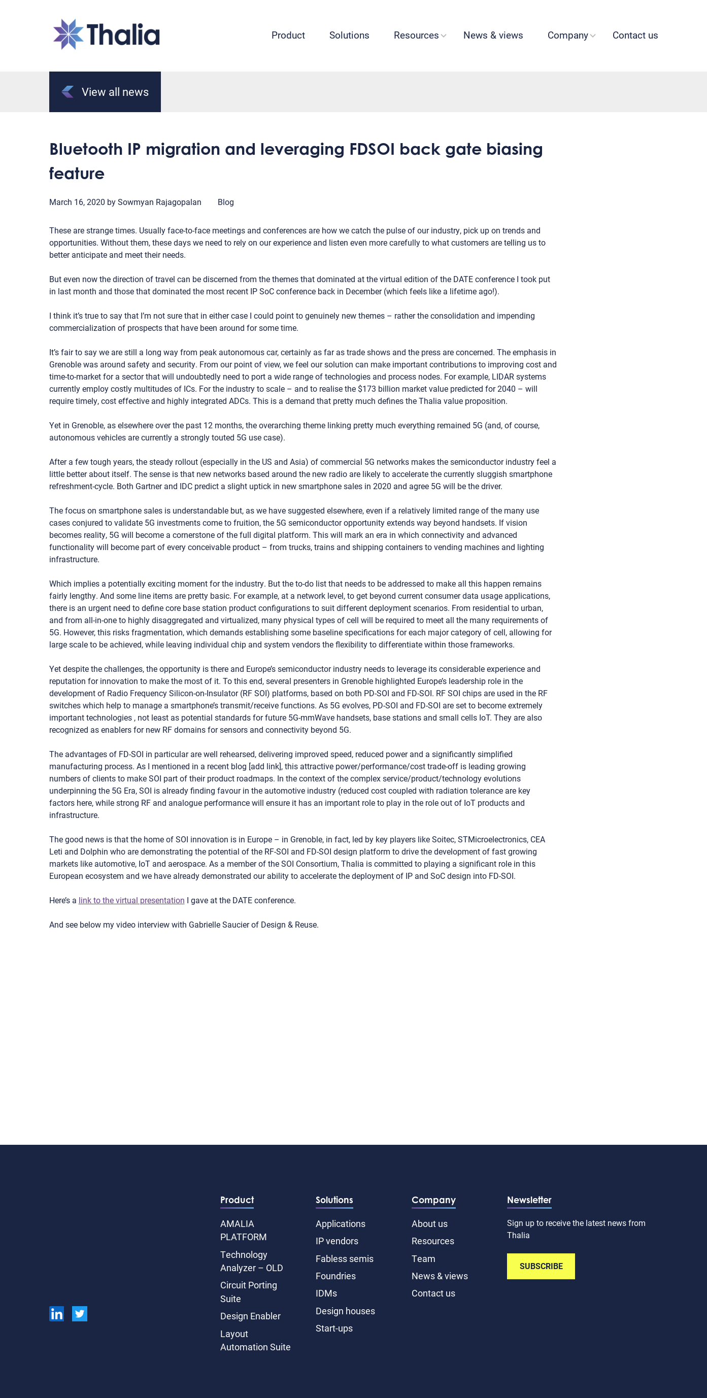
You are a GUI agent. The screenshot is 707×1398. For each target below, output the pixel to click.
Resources (416, 34)
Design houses (345, 1311)
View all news (105, 91)
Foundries (336, 1276)
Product (288, 34)
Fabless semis (345, 1258)
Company (568, 34)
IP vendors (337, 1241)
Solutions (349, 34)
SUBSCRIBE (541, 1265)
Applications (340, 1223)
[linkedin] (56, 1315)
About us (430, 1223)
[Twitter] (79, 1315)
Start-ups (334, 1328)
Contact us (635, 34)
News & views (493, 34)
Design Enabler (250, 1316)
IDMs (326, 1293)
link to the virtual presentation (132, 900)
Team (423, 1258)
